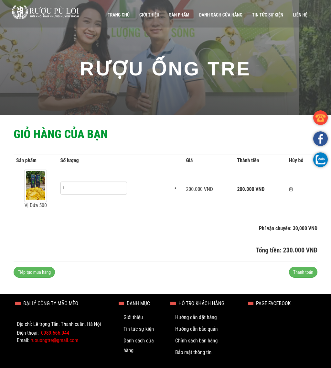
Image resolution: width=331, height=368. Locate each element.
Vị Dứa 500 (36, 205)
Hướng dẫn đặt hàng (196, 317)
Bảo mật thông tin (193, 352)
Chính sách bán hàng (196, 341)
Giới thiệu (149, 14)
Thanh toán (303, 272)
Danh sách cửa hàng (220, 14)
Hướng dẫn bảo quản (196, 329)
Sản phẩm (179, 14)
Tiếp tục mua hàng (34, 272)
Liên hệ (300, 14)
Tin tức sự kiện (267, 14)
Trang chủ (119, 14)
